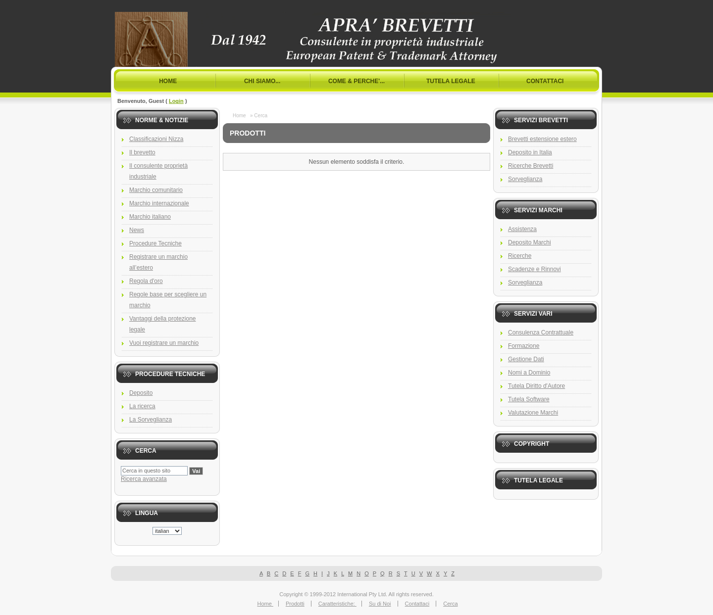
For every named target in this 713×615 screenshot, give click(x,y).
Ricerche (519, 255)
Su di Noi (380, 604)
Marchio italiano (150, 216)
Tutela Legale (450, 81)
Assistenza (522, 229)
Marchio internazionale (159, 203)
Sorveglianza (525, 179)
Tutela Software (529, 399)
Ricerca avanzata (144, 478)
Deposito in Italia (530, 152)
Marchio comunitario (156, 190)
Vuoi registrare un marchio (164, 342)
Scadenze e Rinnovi (534, 269)
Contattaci (544, 81)
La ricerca (142, 406)
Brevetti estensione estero (542, 139)
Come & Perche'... (356, 81)
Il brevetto (142, 152)
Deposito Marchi (529, 242)
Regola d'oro (146, 281)
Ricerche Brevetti (530, 165)
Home (168, 81)
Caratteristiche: (337, 604)
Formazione (523, 345)
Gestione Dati (526, 359)
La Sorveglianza (150, 419)
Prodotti (295, 604)
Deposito (141, 392)
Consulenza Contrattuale (540, 332)
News (136, 230)
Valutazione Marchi (533, 412)
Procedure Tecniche (155, 243)
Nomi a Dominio (529, 372)
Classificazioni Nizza (156, 139)
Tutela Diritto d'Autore (536, 385)
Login (176, 101)
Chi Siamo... (262, 81)
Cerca (450, 604)
